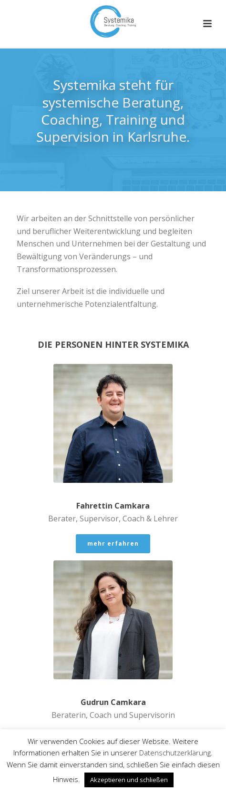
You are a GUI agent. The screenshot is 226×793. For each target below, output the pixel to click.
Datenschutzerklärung (175, 752)
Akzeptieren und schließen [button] (129, 779)
